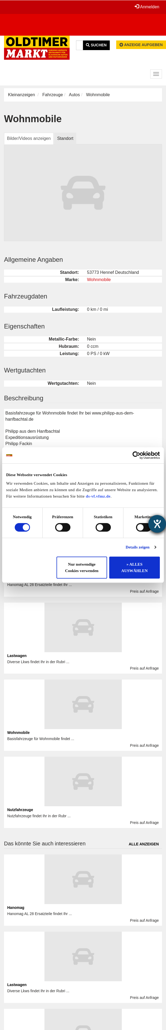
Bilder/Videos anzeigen (29, 138)
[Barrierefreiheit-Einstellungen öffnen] (157, 524)
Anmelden (147, 6)
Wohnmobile (99, 279)
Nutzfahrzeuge (20, 810)
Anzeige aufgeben (141, 45)
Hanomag (15, 907)
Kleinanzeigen (21, 94)
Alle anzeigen (144, 844)
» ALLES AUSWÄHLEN (134, 567)
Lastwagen (17, 656)
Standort (65, 138)
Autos (74, 94)
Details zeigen (137, 547)
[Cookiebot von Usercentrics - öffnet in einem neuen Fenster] (136, 455)
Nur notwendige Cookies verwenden (82, 567)
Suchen (96, 45)
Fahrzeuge (52, 94)
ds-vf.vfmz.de (98, 496)
